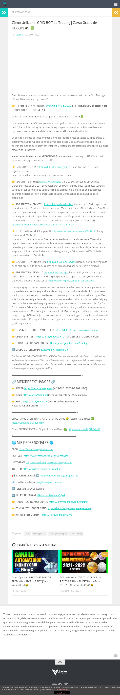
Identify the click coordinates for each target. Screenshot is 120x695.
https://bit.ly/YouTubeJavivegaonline (59, 475)
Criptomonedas (21, 12)
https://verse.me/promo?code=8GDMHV (74, 231)
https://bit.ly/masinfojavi (54, 349)
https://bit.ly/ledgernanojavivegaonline (77, 330)
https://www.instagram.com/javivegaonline (49, 462)
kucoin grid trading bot (58, 533)
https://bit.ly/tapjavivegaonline (55, 167)
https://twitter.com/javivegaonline (42, 469)
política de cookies (60, 689)
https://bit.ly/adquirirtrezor (57, 514)
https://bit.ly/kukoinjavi (59, 106)
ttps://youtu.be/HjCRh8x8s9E (84, 429)
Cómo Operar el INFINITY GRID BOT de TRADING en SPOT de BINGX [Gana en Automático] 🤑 (32, 581)
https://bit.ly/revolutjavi (56, 272)
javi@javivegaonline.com (49, 482)
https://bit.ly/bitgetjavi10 (50, 336)
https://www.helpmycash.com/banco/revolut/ (72, 280)
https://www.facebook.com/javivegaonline (46, 455)
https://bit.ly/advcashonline (58, 204)
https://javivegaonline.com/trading (68, 343)
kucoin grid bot (39, 533)
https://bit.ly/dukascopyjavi (61, 261)
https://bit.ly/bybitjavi (35, 401)
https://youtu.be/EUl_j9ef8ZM (28, 422)
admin (19, 34)
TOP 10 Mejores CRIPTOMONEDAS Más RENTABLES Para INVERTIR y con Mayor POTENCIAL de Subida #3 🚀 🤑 (81, 581)
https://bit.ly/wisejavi (50, 181)
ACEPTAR (61, 693)
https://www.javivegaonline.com (36, 449)
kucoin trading (76, 533)
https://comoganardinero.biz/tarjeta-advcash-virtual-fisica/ (43, 224)
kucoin (27, 533)
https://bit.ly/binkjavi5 (35, 395)
